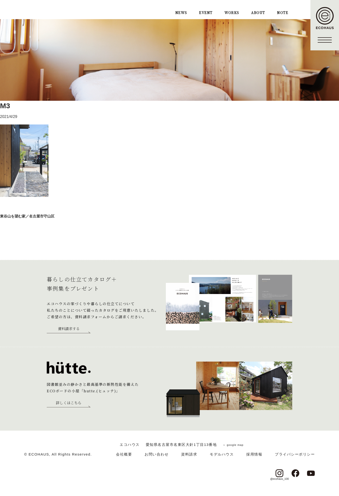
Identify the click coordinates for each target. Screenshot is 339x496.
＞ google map (233, 444)
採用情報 (254, 454)
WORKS (231, 13)
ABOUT (258, 13)
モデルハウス (222, 454)
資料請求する (69, 329)
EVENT (205, 13)
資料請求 (189, 454)
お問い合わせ (157, 454)
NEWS (181, 13)
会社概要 (124, 454)
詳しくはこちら (68, 403)
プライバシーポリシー (295, 454)
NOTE (282, 13)
